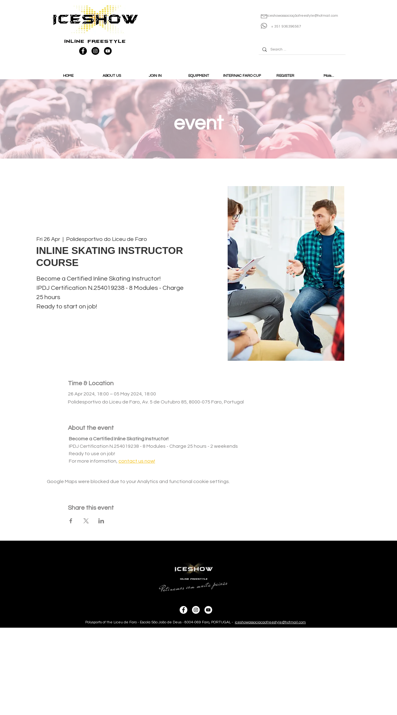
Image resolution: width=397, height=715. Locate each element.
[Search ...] (301, 50)
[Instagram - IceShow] (95, 51)
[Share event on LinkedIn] (101, 520)
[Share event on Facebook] (71, 520)
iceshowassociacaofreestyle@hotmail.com (270, 622)
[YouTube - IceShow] (108, 51)
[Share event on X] (86, 520)
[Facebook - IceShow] (83, 51)
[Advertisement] (186, 671)
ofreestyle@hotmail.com (317, 16)
